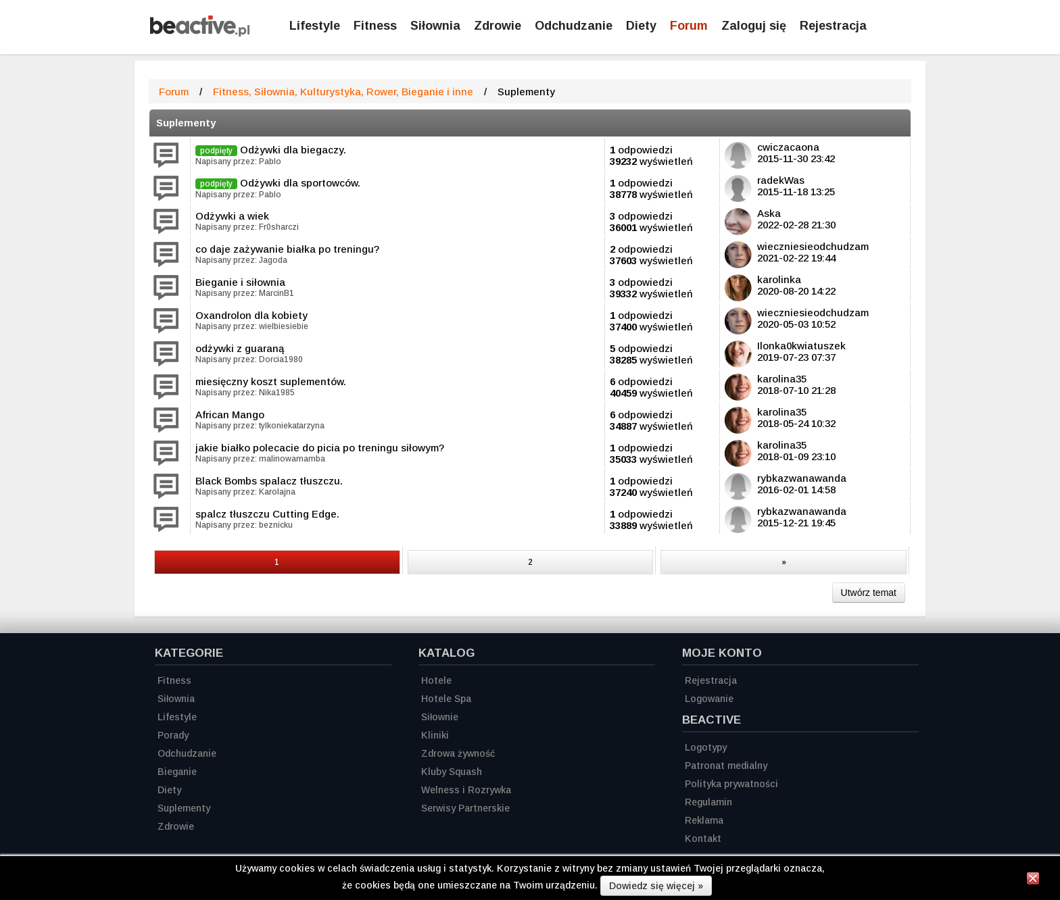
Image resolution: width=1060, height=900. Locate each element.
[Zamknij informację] (1033, 880)
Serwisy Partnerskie (465, 808)
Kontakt (703, 838)
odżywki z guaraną (239, 348)
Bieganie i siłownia (240, 282)
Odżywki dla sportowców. (300, 183)
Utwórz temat (868, 592)
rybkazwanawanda (801, 478)
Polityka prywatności (731, 783)
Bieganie (177, 771)
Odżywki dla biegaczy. (293, 149)
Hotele (436, 680)
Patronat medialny (726, 765)
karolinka (779, 279)
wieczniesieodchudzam (813, 246)
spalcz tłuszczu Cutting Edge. (267, 514)
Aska (769, 213)
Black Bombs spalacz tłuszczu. (269, 480)
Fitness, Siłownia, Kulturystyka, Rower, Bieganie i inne (343, 91)
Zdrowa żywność (458, 753)
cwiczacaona (788, 147)
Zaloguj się (753, 25)
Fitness (375, 25)
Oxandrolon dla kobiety (251, 315)
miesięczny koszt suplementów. (270, 381)
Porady (173, 735)
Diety (641, 25)
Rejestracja (711, 680)
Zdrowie (497, 25)
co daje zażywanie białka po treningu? (287, 249)
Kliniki (435, 735)
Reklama (704, 820)
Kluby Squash (451, 771)
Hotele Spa (446, 698)
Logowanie (709, 698)
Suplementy (186, 122)
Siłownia (435, 25)
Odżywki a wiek (232, 216)
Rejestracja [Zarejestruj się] (833, 25)
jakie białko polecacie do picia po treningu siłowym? (319, 447)
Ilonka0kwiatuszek (801, 345)
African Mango (229, 414)
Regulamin (708, 802)
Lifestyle (314, 25)
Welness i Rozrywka (466, 789)
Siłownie (439, 716)
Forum (689, 25)
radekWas (780, 180)
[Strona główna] (199, 33)
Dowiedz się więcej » (656, 885)
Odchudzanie (573, 25)
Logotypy (706, 747)
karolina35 (781, 378)
